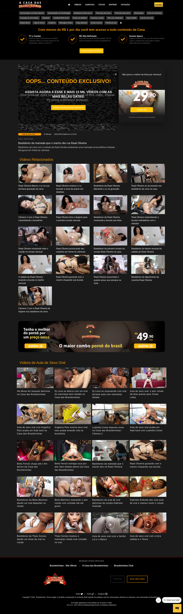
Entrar (113, 5)
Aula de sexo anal (146, 18)
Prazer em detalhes (80, 18)
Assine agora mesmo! (91, 51)
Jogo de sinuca (39, 23)
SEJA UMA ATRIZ (137, 579)
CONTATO (117, 579)
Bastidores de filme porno (83, 13)
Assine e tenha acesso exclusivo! (68, 107)
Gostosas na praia (97, 18)
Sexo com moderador (115, 18)
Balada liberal (25, 23)
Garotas (89, 5)
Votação (125, 5)
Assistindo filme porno (61, 18)
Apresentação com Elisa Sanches (32, 13)
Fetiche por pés (111, 23)
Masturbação (138, 13)
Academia (51, 23)
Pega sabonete (81, 23)
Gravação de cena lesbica (29, 18)
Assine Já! (142, 109)
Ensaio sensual (96, 23)
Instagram (102, 594)
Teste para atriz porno (122, 13)
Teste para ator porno (103, 13)
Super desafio (131, 18)
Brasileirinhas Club (123, 566)
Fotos (102, 5)
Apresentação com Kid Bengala (59, 13)
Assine (158, 5)
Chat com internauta (154, 13)
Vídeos (77, 5)
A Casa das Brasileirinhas (95, 566)
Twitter (79, 594)
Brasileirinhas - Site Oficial (63, 566)
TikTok (90, 594)
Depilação (45, 18)
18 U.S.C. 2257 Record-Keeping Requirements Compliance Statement (91, 605)
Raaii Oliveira (28, 139)
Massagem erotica (65, 23)
